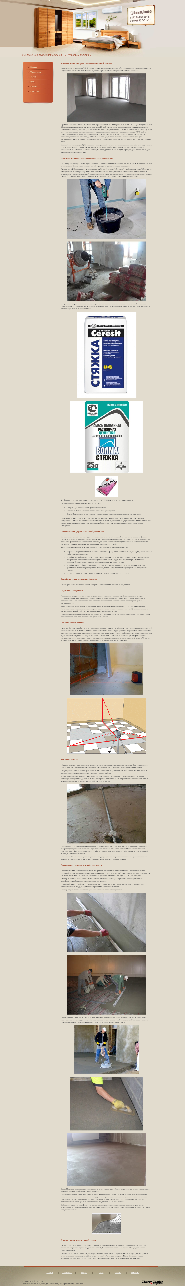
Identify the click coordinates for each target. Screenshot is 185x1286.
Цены (32, 82)
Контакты (34, 91)
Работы (33, 87)
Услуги (33, 77)
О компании (35, 72)
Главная (33, 67)
